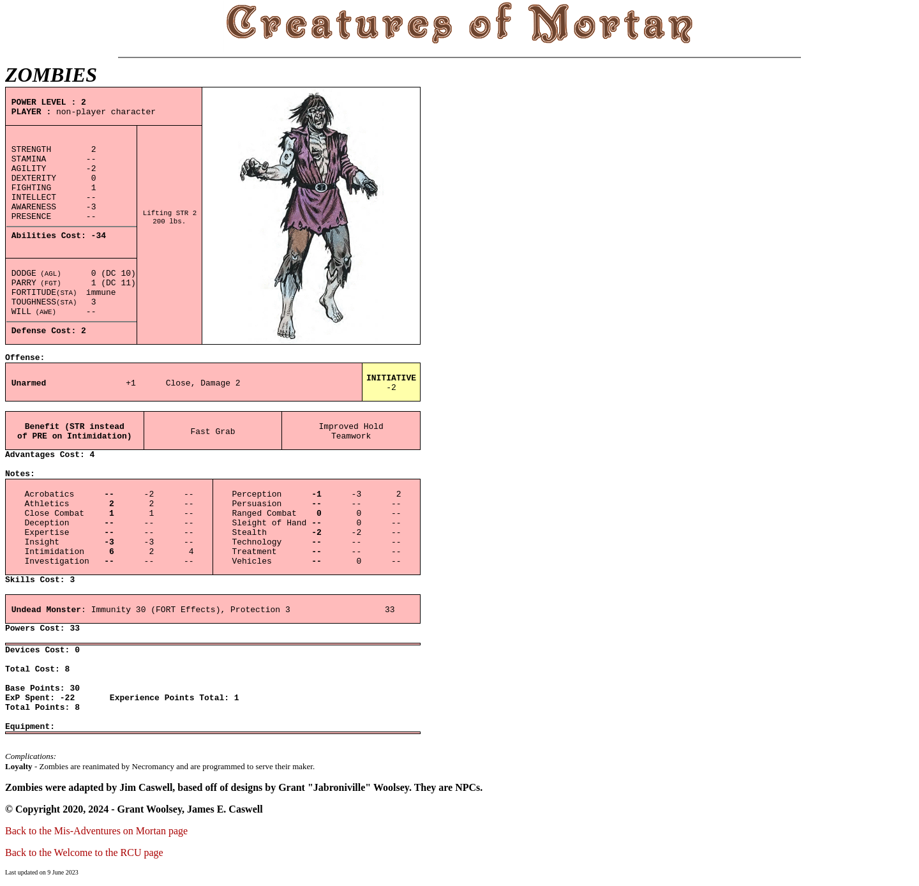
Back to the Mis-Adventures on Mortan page (96, 830)
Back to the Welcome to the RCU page (84, 852)
